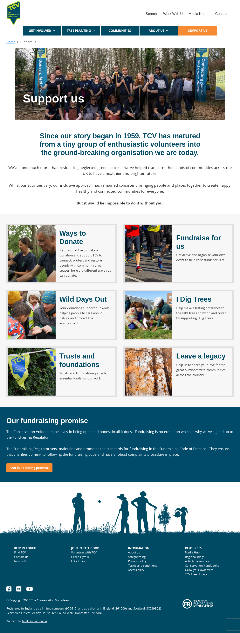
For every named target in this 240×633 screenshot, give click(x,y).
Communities (120, 32)
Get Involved (42, 31)
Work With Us (174, 14)
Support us (197, 31)
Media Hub (197, 14)
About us (159, 31)
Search (151, 14)
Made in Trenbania (34, 621)
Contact (221, 14)
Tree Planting (81, 31)
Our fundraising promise (29, 468)
